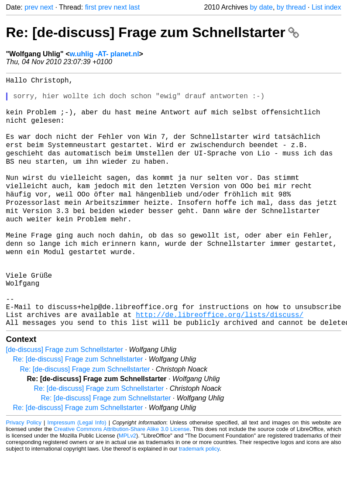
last (134, 7)
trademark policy (199, 496)
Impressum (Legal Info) (77, 470)
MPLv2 (127, 483)
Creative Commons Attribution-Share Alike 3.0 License (121, 476)
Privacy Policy (23, 470)
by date (261, 7)
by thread (291, 7)
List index (326, 7)
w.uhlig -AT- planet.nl (104, 54)
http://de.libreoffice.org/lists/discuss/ (219, 360)
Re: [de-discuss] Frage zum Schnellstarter (152, 32)
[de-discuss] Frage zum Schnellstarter (65, 397)
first (90, 7)
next (46, 7)
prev (31, 7)
